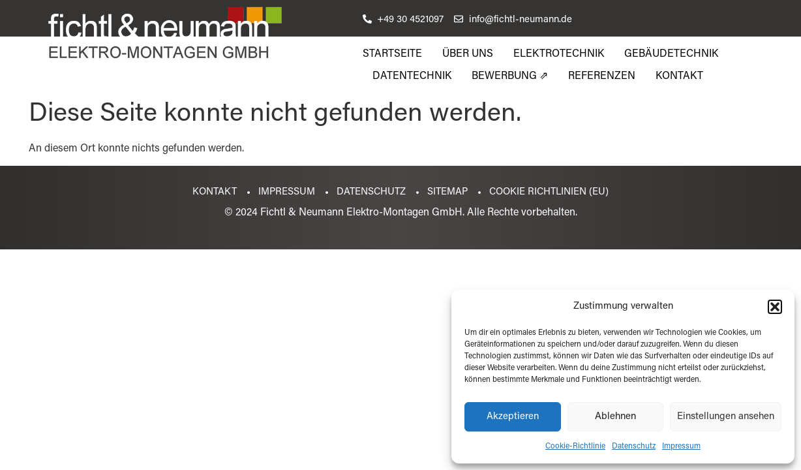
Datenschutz (634, 446)
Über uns (467, 54)
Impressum (681, 446)
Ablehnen (615, 417)
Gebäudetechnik (671, 54)
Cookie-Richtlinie (575, 446)
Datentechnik (411, 76)
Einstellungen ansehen (725, 417)
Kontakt (679, 76)
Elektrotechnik (558, 54)
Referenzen (601, 76)
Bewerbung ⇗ (510, 76)
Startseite (392, 54)
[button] (774, 306)
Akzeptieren (513, 417)
